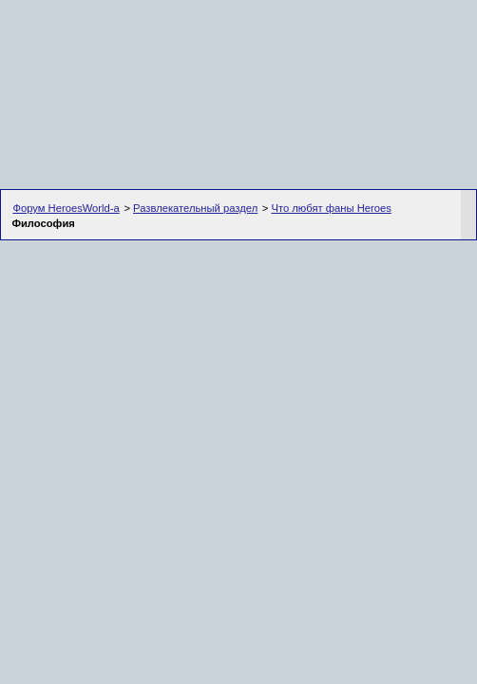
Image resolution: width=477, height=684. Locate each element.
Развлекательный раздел (195, 208)
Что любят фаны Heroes (331, 208)
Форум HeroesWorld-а (65, 208)
